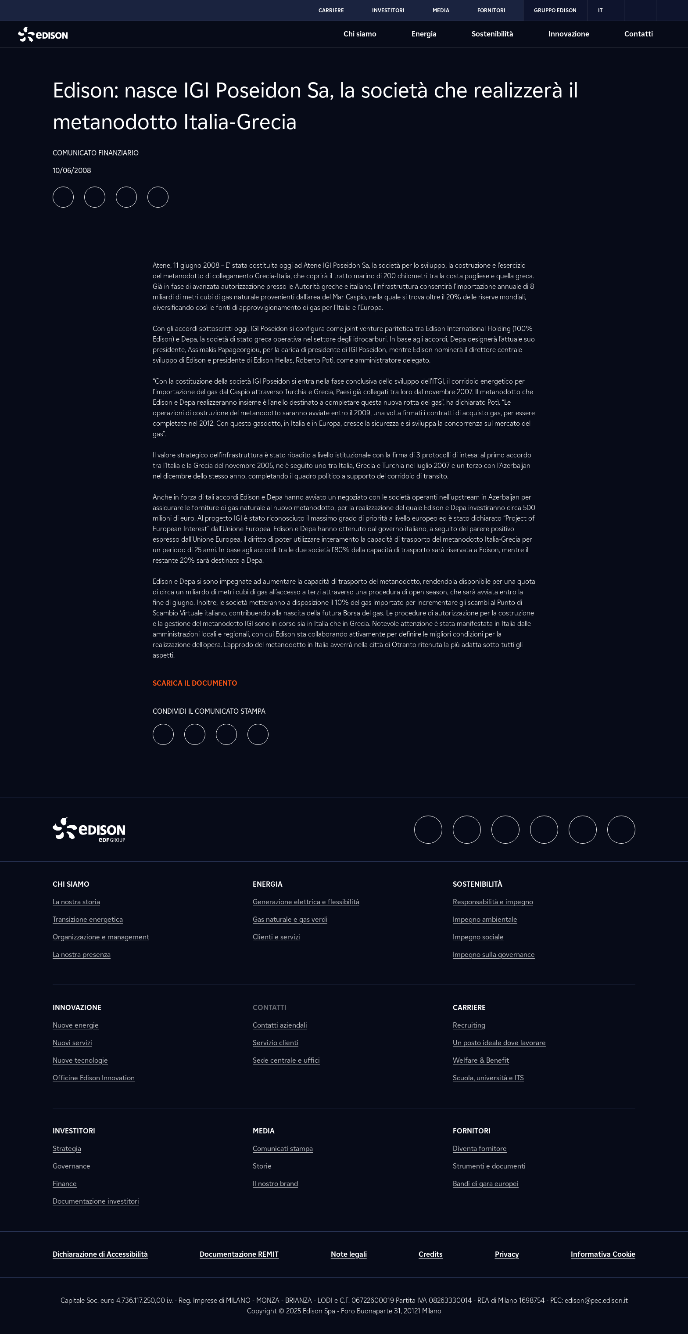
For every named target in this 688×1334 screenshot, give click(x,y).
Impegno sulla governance (494, 954)
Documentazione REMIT (239, 1254)
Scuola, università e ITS (488, 1078)
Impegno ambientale (485, 919)
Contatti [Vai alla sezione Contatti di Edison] (638, 34)
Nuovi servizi (72, 1043)
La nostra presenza (82, 954)
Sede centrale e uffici (286, 1060)
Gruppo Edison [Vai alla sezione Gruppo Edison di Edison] (555, 10)
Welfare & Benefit (481, 1060)
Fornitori (472, 1131)
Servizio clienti (275, 1043)
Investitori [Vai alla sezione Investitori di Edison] (388, 10)
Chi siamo (71, 884)
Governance (71, 1166)
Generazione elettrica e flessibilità (306, 902)
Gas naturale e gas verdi (290, 919)
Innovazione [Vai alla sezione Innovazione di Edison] (568, 34)
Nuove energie (76, 1025)
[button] (63, 197)
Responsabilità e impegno (493, 902)
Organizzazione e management (101, 937)
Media (264, 1131)
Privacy (507, 1254)
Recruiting (469, 1025)
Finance (65, 1183)
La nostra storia (76, 902)
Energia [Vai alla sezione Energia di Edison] (424, 34)
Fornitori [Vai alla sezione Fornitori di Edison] (491, 10)
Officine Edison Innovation (94, 1078)
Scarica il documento (204, 683)
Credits (431, 1254)
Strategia (67, 1148)
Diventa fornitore (480, 1148)
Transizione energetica (88, 919)
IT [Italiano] (605, 10)
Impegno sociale (478, 937)
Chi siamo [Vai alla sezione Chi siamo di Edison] (360, 34)
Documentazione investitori (96, 1201)
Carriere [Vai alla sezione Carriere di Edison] (331, 10)
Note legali (349, 1254)
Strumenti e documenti (489, 1166)
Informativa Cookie (603, 1254)
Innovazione (77, 1007)
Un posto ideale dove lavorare (499, 1043)
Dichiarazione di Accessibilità (100, 1254)
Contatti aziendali (280, 1025)
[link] (640, 10)
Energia (268, 884)
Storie (262, 1166)
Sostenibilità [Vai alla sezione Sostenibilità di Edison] (492, 34)
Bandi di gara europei (486, 1183)
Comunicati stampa (283, 1148)
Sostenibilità (477, 884)
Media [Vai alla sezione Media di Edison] (441, 10)
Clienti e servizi (276, 937)
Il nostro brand (275, 1183)
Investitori (74, 1131)
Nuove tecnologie (80, 1060)
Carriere (469, 1007)
